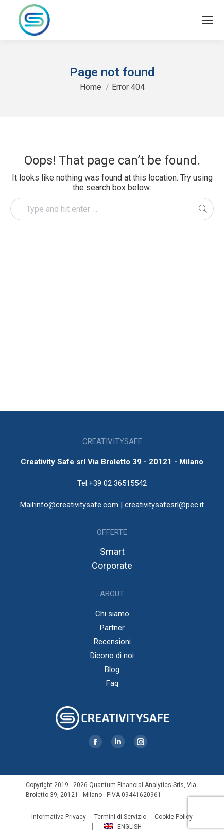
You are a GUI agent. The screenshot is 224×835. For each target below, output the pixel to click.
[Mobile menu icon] (207, 20)
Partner (112, 627)
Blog (112, 669)
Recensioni (112, 641)
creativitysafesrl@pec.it (164, 505)
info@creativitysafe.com (76, 505)
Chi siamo (112, 613)
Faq (112, 683)
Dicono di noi (112, 655)
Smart (112, 551)
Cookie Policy (173, 817)
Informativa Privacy (58, 817)
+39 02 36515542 (118, 483)
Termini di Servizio (120, 817)
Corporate (112, 565)
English (123, 826)
